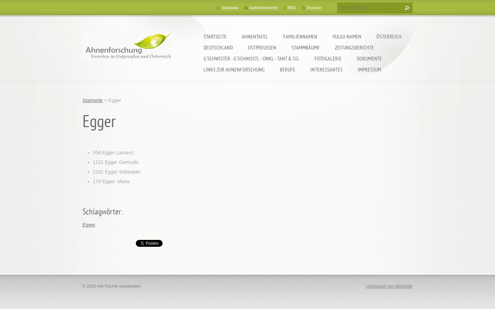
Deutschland (218, 47)
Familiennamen (300, 36)
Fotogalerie (328, 58)
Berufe (287, 69)
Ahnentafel (255, 36)
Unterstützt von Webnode (389, 286)
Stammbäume (306, 47)
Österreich (389, 36)
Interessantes (326, 69)
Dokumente (369, 58)
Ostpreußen (262, 47)
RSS (292, 7)
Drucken (314, 7)
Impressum (369, 69)
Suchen (406, 8)
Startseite (215, 36)
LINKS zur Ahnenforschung (234, 69)
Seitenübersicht (263, 7)
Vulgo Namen (346, 36)
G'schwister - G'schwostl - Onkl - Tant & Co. (251, 58)
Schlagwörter (101, 211)
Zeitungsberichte (354, 47)
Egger (88, 225)
